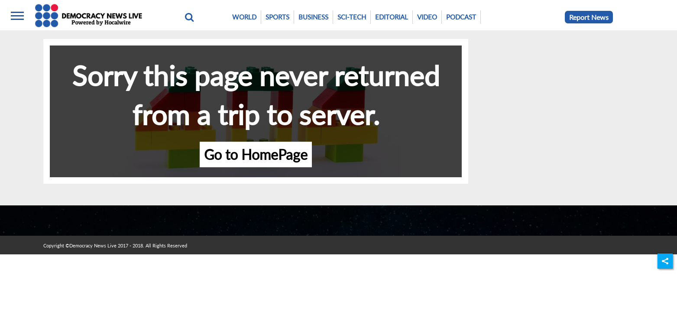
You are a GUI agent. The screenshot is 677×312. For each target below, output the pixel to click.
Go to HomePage (256, 154)
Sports (277, 17)
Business (313, 17)
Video (427, 17)
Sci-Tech (351, 17)
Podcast (461, 17)
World (244, 17)
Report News (589, 17)
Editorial (391, 17)
